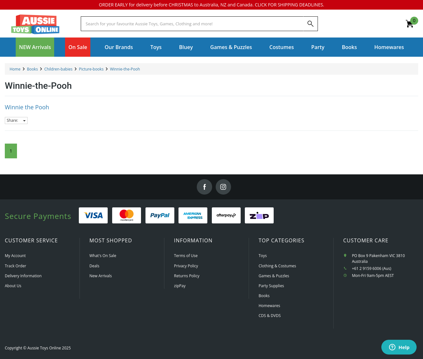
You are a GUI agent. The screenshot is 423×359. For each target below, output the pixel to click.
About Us (13, 285)
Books (349, 47)
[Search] (310, 23)
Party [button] (317, 47)
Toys (263, 255)
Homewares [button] (389, 47)
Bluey (186, 47)
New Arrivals (100, 276)
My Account (15, 255)
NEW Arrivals (35, 47)
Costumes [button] (282, 47)
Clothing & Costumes (277, 266)
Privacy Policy (186, 266)
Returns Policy (186, 276)
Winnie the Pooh (27, 107)
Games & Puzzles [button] (231, 47)
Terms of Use (186, 255)
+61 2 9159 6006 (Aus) (371, 268)
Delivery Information (23, 276)
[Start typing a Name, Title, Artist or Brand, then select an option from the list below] (192, 23)
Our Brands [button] (118, 47)
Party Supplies (271, 285)
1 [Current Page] (11, 151)
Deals (94, 266)
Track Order (15, 266)
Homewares (269, 305)
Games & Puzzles (274, 276)
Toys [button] (156, 47)
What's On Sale (102, 255)
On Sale (77, 47)
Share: (16, 120)
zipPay (180, 285)
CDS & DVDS (270, 315)
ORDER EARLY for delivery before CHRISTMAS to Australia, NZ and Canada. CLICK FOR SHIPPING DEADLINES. (211, 5)
